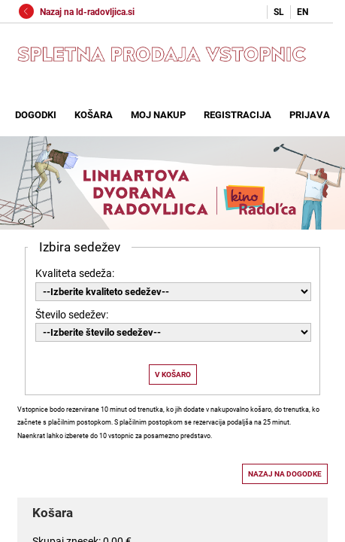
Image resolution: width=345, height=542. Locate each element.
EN (302, 12)
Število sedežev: (71, 315)
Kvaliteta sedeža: (74, 273)
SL (279, 12)
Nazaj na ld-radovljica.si (77, 12)
